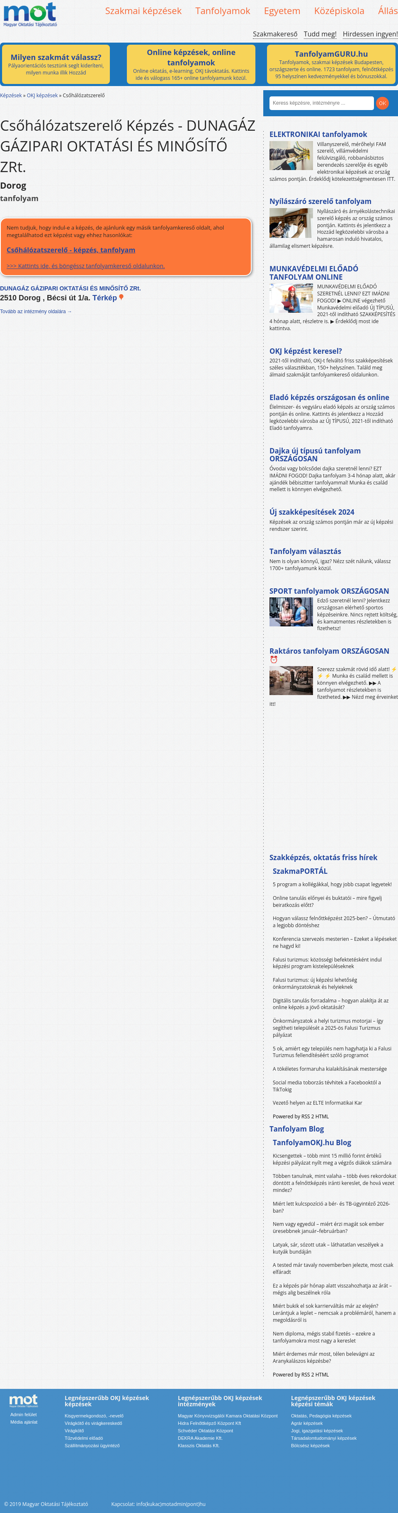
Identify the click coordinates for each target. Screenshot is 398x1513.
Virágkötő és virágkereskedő (93, 1423)
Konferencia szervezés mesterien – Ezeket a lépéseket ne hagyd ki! (335, 942)
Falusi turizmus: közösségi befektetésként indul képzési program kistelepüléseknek (327, 963)
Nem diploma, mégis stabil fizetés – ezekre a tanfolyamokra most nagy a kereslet (324, 1337)
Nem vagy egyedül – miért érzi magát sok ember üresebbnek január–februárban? (328, 1227)
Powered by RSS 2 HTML (301, 1116)
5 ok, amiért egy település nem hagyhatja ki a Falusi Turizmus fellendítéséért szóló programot (332, 1052)
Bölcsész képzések (310, 1445)
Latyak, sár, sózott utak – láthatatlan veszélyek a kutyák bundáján (328, 1248)
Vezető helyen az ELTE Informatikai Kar (317, 1102)
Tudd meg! (320, 33)
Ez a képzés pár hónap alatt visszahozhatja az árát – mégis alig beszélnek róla (332, 1289)
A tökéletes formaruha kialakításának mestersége (330, 1068)
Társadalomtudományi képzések (324, 1438)
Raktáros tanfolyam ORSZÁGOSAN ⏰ (329, 655)
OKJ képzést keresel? (305, 351)
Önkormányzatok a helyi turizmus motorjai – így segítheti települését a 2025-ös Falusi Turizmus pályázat (328, 1027)
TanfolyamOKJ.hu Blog (312, 1142)
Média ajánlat (23, 1421)
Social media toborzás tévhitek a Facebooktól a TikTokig (327, 1086)
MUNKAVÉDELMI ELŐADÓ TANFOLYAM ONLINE (314, 273)
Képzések (11, 95)
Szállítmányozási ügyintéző (92, 1445)
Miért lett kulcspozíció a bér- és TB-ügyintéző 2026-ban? (331, 1207)
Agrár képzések (307, 1423)
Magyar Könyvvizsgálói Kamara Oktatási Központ (228, 1415)
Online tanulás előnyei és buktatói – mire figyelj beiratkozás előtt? (327, 901)
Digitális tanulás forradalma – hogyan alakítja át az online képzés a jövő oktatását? (331, 1004)
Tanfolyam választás (305, 551)
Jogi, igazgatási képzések (317, 1430)
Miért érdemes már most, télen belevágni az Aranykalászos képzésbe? (324, 1357)
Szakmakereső (275, 33)
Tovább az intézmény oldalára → (36, 311)
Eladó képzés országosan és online (329, 397)
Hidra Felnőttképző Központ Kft (209, 1423)
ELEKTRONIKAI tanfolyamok (318, 134)
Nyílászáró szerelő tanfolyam (320, 201)
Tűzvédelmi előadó (84, 1438)
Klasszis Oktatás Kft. (199, 1445)
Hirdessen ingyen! (370, 33)
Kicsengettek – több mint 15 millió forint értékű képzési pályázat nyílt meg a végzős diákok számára (332, 1159)
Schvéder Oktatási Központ (205, 1430)
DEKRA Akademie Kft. (200, 1438)
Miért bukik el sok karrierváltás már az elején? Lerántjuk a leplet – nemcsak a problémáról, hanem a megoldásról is (334, 1313)
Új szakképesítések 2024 (311, 512)
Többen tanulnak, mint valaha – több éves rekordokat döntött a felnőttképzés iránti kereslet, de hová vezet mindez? (334, 1183)
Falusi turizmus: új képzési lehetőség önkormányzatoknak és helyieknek (315, 983)
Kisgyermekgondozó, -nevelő (94, 1415)
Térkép (108, 298)
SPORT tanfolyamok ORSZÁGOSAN (329, 591)
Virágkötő (74, 1430)
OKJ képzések (42, 95)
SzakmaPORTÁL (300, 871)
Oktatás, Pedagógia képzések (321, 1415)
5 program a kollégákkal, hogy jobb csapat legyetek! (332, 884)
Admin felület (23, 1414)
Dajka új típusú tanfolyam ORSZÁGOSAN (315, 455)
